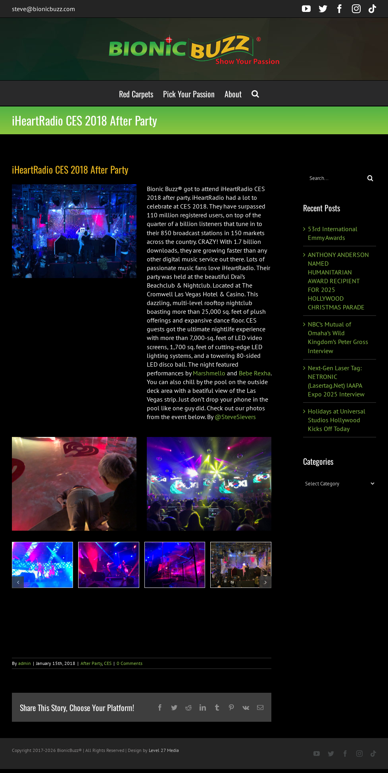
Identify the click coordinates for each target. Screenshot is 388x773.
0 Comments (129, 663)
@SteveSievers (235, 417)
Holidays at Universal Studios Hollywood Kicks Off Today (336, 420)
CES (107, 663)
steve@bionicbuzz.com (43, 9)
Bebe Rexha (255, 373)
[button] (255, 93)
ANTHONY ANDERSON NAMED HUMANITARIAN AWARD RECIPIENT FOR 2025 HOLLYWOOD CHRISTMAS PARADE (338, 281)
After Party (91, 663)
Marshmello (209, 373)
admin (24, 663)
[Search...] (334, 178)
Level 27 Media (164, 750)
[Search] (370, 178)
